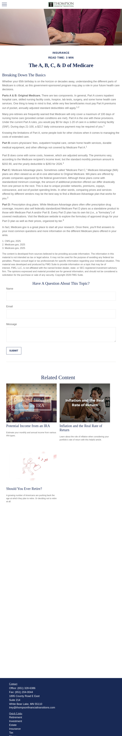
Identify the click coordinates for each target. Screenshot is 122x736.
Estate (13, 725)
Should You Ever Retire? (24, 489)
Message (11, 324)
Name (9, 288)
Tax (11, 732)
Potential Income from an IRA (28, 426)
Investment (15, 721)
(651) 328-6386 (26, 688)
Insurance (15, 728)
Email (9, 306)
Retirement (15, 717)
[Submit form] (13, 350)
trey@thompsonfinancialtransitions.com (32, 707)
